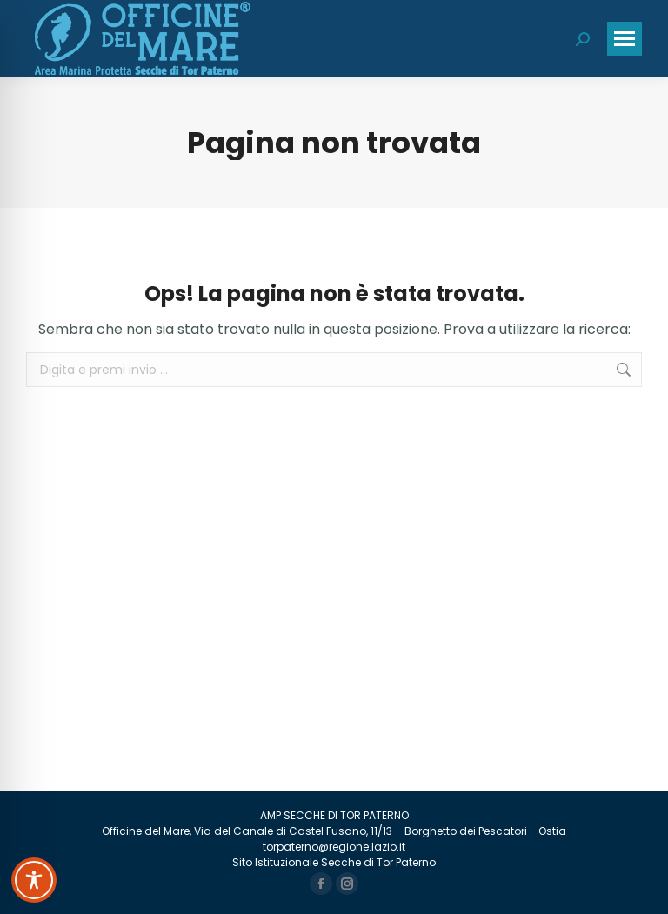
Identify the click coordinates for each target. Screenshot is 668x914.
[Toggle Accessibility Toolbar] (34, 880)
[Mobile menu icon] (624, 39)
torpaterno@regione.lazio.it (334, 846)
